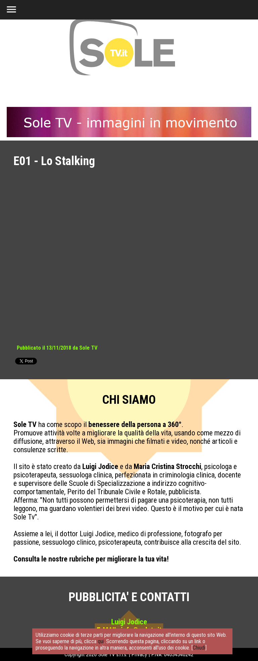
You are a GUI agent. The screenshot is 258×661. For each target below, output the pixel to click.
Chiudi (199, 648)
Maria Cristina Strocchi (167, 466)
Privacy (139, 654)
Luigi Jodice (100, 466)
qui (101, 641)
